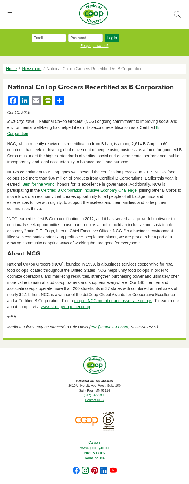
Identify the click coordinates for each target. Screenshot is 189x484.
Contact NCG (94, 400)
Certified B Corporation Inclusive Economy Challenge (89, 190)
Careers (94, 443)
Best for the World (38, 184)
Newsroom (31, 68)
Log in (112, 38)
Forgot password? (94, 46)
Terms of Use (94, 458)
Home (11, 68)
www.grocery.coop (94, 448)
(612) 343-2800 (94, 395)
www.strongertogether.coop (65, 306)
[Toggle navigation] (10, 15)
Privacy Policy (94, 453)
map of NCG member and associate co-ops (113, 300)
